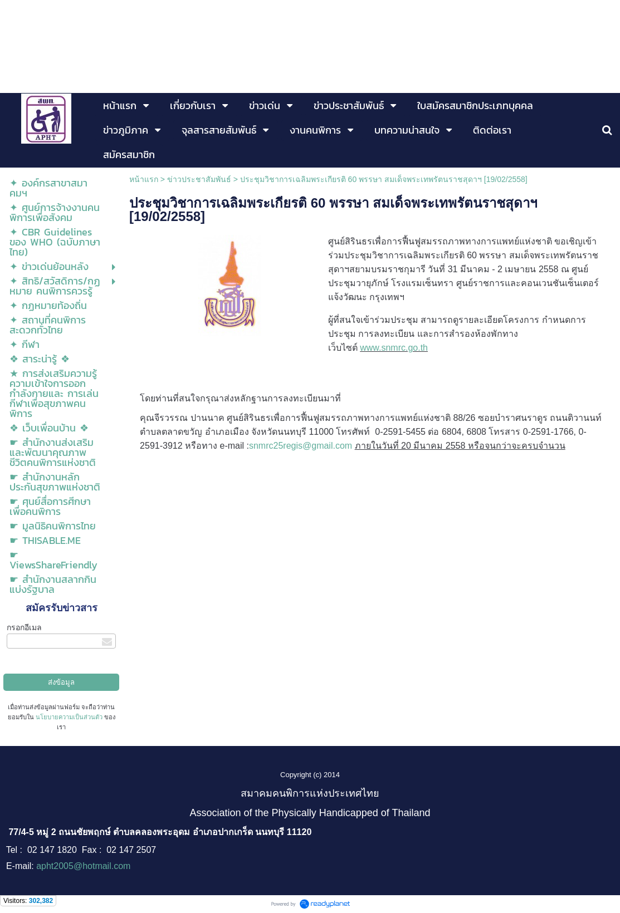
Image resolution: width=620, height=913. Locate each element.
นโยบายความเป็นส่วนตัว (69, 717)
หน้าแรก (143, 179)
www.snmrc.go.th (394, 347)
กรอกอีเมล (24, 627)
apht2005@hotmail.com (83, 866)
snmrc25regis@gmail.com (300, 445)
